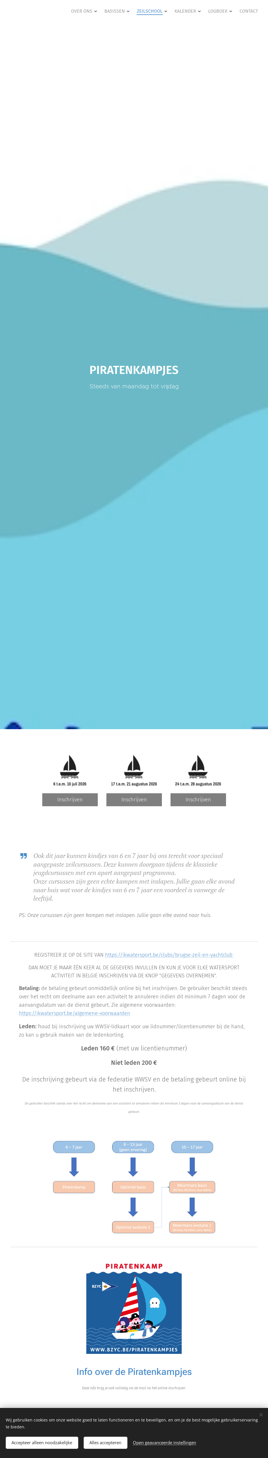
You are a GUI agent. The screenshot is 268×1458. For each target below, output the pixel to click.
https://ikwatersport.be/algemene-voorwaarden (74, 1013)
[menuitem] (200, 12)
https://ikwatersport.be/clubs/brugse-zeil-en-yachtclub (169, 954)
